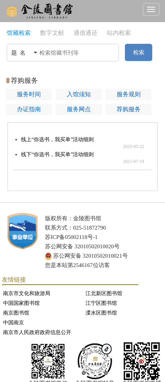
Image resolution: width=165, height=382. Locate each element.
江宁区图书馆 (101, 303)
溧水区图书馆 (101, 313)
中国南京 (13, 322)
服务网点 (79, 109)
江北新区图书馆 (104, 293)
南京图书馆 (16, 313)
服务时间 (29, 94)
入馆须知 (79, 94)
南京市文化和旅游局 (26, 293)
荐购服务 (129, 109)
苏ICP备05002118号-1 (71, 237)
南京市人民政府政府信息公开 (37, 332)
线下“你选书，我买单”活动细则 (57, 154)
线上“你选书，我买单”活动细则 (57, 139)
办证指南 (29, 109)
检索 (138, 52)
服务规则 (129, 94)
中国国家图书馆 (21, 303)
